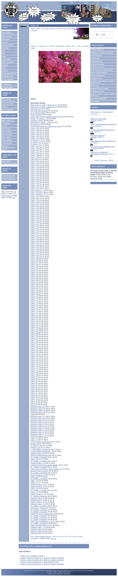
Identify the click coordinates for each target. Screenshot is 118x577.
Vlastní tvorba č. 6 (37, 500)
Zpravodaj (5, 48)
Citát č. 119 (34, 220)
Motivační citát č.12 (37, 412)
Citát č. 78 (34, 298)
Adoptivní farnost (8, 45)
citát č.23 (33, 405)
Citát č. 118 (34, 222)
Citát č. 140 (34, 171)
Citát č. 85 (34, 286)
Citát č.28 (34, 391)
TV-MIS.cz (92, 2)
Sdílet (33, 99)
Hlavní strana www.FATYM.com (8, 32)
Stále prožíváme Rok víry (39, 525)
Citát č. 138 (34, 175)
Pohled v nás (35, 448)
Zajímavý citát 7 (36, 533)
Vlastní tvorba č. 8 (37, 486)
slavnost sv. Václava (38, 508)
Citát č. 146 (34, 161)
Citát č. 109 (34, 239)
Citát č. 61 (34, 331)
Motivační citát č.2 (37, 434)
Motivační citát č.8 (37, 422)
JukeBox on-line (96, 78)
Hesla (4, 56)
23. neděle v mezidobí (38, 516)
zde (15, 192)
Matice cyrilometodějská (99, 72)
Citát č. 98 (34, 261)
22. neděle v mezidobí (38, 518)
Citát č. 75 (34, 303)
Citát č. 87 (34, 282)
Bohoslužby (6, 39)
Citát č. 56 (34, 340)
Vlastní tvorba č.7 (36, 494)
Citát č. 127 (34, 204)
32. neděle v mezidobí (38, 461)
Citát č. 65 (34, 323)
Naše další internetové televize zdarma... (8, 147)
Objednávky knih (7, 109)
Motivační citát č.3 (37, 432)
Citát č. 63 (34, 327)
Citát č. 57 (34, 339)
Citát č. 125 (34, 208)
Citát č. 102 (34, 253)
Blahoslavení (35, 109)
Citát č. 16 (34, 488)
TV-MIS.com (78, 2)
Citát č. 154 (34, 146)
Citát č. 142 (34, 169)
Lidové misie (6, 59)
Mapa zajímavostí (8, 62)
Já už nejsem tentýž (37, 113)
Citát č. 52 (34, 348)
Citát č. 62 (34, 329)
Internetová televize (97, 64)
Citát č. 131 (34, 196)
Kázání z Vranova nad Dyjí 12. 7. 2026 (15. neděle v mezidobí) (42, 558)
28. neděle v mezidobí (38, 490)
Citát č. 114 (34, 229)
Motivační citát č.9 (37, 420)
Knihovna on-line (7, 104)
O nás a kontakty (7, 79)
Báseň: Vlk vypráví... (38, 119)
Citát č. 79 (34, 296)
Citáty (32, 414)
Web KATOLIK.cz (96, 55)
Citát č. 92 (34, 272)
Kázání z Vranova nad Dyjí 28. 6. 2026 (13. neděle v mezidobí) (42, 560)
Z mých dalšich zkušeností (40, 442)
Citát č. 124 (34, 210)
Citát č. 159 (34, 130)
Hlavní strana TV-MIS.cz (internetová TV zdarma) (8, 121)
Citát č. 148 (34, 157)
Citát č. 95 (34, 266)
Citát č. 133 (34, 187)
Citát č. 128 (34, 202)
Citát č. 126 (34, 206)
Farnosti (4, 42)
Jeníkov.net (95, 85)
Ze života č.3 (35, 140)
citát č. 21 (34, 440)
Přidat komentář (45, 538)
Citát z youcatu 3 (36, 191)
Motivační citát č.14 (37, 409)
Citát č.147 (34, 159)
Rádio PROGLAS (96, 61)
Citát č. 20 (34, 459)
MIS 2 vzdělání (7, 132)
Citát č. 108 (34, 241)
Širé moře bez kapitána (39, 111)
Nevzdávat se (35, 124)
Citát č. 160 (34, 128)
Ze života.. (34, 144)
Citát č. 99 (34, 259)
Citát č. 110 (34, 237)
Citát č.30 (34, 387)
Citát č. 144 (34, 165)
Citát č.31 (34, 385)
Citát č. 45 (34, 362)
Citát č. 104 (34, 249)
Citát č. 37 (34, 377)
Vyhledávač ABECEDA (98, 98)
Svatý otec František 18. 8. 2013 (42, 521)
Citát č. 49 (34, 354)
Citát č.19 (34, 477)
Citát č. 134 (34, 185)
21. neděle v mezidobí (38, 520)
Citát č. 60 (34, 333)
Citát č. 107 (34, 243)
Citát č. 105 (34, 247)
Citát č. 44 (34, 364)
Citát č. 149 (34, 156)
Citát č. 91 (34, 274)
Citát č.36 (34, 379)
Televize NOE (95, 58)
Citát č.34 (34, 383)
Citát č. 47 (34, 358)
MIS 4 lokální (6, 137)
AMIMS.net (64, 2)
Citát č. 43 (34, 366)
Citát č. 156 (34, 136)
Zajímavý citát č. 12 (37, 527)
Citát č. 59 (34, 335)
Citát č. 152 (34, 150)
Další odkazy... (96, 101)
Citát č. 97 (34, 263)
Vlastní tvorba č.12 (37, 453)
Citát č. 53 (34, 346)
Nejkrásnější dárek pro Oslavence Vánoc (46, 126)
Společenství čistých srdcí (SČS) (102, 52)
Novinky (4, 126)
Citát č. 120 (34, 218)
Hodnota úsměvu (36, 120)
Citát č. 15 (34, 492)
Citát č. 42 (34, 368)
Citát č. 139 (34, 179)
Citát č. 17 (34, 483)
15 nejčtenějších (7, 87)
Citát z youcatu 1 (36, 194)
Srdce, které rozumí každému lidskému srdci (47, 117)
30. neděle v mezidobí (38, 473)
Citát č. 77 (34, 300)
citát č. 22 (34, 401)
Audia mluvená (7, 143)
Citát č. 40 (34, 372)
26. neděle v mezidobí (38, 506)
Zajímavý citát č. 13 (37, 504)
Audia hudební (7, 140)
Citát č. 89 (34, 278)
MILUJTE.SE (105, 2)
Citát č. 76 (34, 302)
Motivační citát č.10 (37, 418)
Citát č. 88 (34, 280)
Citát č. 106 (34, 245)
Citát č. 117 (34, 224)
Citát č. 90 (34, 276)
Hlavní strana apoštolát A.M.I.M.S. (8, 100)
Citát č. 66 (34, 321)
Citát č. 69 (34, 317)
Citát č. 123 (34, 212)
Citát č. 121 (34, 216)
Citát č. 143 (34, 167)
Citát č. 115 (34, 228)
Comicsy (5, 107)
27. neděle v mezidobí (38, 496)
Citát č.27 (34, 393)
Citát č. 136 (34, 181)
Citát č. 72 (34, 309)
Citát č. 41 (34, 370)
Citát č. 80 (34, 294)
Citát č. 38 (34, 375)
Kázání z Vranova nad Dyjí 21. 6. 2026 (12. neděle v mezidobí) (42, 564)
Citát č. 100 (34, 257)
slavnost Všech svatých (39, 471)
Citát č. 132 (34, 189)
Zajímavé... (5, 71)
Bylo (3, 51)
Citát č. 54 (34, 344)
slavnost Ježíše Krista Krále (40, 455)
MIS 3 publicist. (7, 134)
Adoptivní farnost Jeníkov (99, 88)
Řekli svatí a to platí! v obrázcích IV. (43, 107)
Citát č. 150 (34, 154)
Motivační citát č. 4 (37, 430)
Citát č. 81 (34, 292)
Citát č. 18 (34, 481)
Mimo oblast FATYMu (9, 73)
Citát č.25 (34, 397)
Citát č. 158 (34, 134)
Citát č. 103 (34, 251)
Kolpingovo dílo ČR (97, 91)
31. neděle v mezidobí (38, 467)
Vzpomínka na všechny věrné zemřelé (44, 469)
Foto (3, 53)
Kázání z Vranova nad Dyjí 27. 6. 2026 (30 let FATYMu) (40, 562)
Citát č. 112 (34, 233)
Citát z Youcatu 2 (36, 193)
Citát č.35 (34, 381)
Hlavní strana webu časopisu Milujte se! (8, 176)
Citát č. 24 (34, 399)
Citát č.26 (34, 395)
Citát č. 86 (34, 284)
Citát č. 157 (34, 132)
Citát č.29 (34, 389)
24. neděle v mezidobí (38, 512)
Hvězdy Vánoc (35, 444)
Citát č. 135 (34, 183)
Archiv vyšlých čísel (8, 180)
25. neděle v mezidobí (38, 510)
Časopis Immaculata (98, 75)
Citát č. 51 (34, 350)
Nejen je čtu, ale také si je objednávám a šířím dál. (99, 153)
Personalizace (6, 84)
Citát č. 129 (34, 200)
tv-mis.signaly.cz (9, 195)
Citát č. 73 (34, 307)
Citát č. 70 (34, 315)
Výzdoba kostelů (7, 76)
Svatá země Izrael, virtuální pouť (102, 70)
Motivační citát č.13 (37, 411)
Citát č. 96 (34, 265)
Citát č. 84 (34, 288)
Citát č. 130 (34, 198)
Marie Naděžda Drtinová (43, 536)
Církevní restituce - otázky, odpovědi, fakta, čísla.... (103, 95)
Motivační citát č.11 (37, 416)
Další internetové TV (98, 67)
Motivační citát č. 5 (37, 428)
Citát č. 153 (34, 148)
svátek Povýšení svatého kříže (41, 514)
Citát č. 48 (34, 356)
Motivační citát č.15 (37, 407)
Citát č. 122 (34, 214)
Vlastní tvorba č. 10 (37, 475)
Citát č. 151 (34, 152)
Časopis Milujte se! (97, 50)
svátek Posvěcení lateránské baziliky (44, 465)
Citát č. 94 (34, 268)
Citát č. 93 (34, 270)
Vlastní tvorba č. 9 (37, 485)
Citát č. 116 (34, 226)
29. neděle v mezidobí (38, 479)
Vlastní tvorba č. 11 (37, 463)
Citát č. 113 (34, 231)
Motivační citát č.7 (37, 424)
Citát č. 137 (34, 177)
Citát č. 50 (34, 352)
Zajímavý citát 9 (36, 529)
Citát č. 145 (34, 163)
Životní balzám (36, 115)
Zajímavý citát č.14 (37, 498)
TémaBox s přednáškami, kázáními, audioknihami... (103, 82)
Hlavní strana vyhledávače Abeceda (9, 162)
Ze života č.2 (35, 142)
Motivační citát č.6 (37, 426)
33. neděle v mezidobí (38, 457)
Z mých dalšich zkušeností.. (40, 451)
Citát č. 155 (34, 138)
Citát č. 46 (34, 360)
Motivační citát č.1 (37, 436)
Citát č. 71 (34, 311)
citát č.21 (33, 403)
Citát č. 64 (34, 325)
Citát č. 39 (34, 374)
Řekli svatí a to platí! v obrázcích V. (43, 105)
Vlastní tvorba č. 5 (37, 502)
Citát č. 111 (34, 235)
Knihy (4, 68)
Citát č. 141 (34, 173)
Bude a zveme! (7, 36)
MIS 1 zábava (6, 129)
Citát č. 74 (34, 305)
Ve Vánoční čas (36, 446)
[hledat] (103, 34)
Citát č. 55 (34, 342)
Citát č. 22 (34, 438)
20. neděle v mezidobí (38, 523)
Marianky (5, 65)
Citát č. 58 (34, 337)
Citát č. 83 (34, 290)
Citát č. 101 (34, 255)
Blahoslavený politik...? (39, 122)
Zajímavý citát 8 (36, 531)
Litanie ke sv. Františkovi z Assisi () (33, 556)
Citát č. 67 (34, 319)
